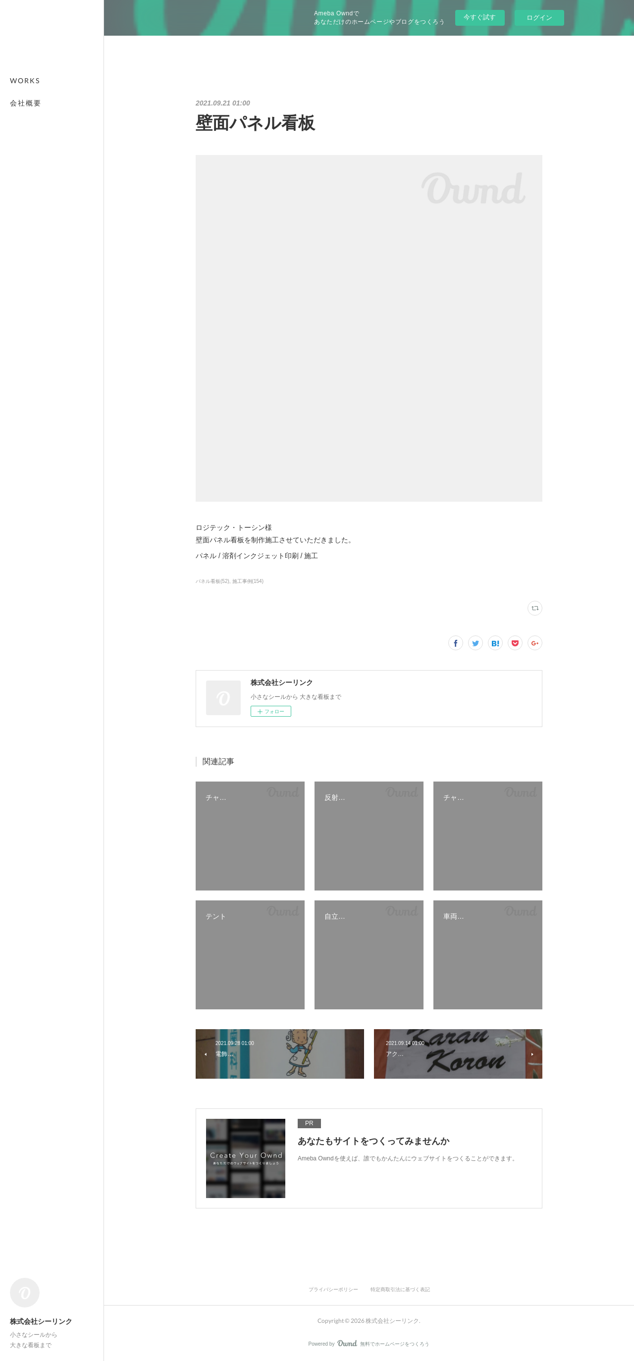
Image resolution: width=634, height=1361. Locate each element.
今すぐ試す (480, 17)
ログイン (539, 17)
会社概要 (26, 103)
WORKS (25, 80)
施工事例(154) (248, 581)
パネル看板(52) (212, 581)
